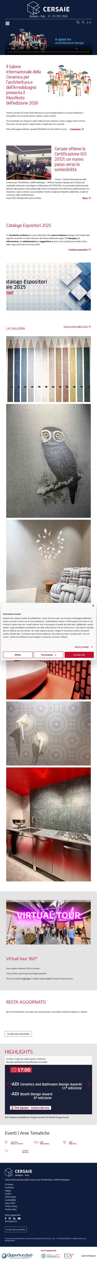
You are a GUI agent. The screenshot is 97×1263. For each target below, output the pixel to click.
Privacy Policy (11, 1206)
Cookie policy (11, 1209)
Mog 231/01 (10, 1203)
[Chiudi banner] (93, 606)
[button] (89, 1084)
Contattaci (9, 1187)
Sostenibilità (10, 1200)
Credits (8, 1193)
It (87, 22)
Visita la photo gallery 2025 (76, 326)
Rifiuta (18, 655)
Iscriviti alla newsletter (18, 1033)
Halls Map (26, 978)
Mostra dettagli (82, 647)
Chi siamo (9, 1184)
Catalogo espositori (78, 249)
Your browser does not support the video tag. (48, 41)
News (85, 198)
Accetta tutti (79, 655)
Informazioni (10, 1197)
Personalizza (48, 655)
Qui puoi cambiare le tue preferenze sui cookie (26, 1062)
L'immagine (75, 129)
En (90, 22)
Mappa (8, 1190)
